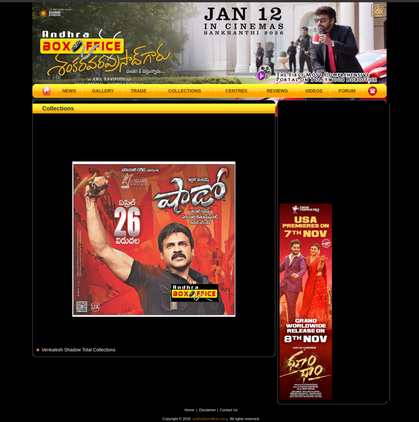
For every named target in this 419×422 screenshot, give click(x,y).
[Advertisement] (154, 129)
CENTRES (236, 90)
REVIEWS (277, 90)
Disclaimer (208, 410)
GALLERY (103, 90)
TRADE (138, 90)
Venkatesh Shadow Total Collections (78, 349)
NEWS (69, 90)
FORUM (346, 90)
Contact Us (229, 410)
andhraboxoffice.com (209, 419)
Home (189, 410)
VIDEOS (313, 90)
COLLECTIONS (184, 90)
